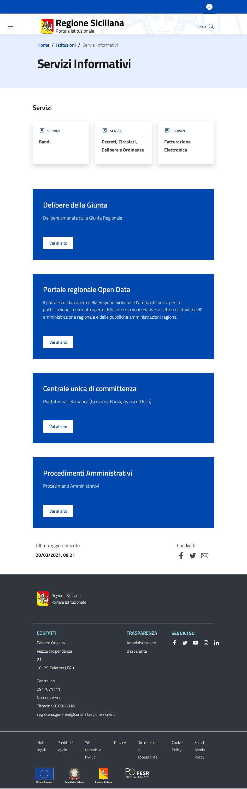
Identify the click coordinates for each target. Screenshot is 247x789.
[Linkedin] (214, 643)
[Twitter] (183, 643)
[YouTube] (193, 643)
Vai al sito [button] (58, 244)
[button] (211, 26)
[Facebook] (175, 643)
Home (43, 44)
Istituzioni (66, 44)
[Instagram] (204, 643)
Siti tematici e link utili (93, 750)
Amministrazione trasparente (141, 647)
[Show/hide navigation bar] (10, 28)
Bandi (45, 141)
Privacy (120, 743)
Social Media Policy (200, 750)
